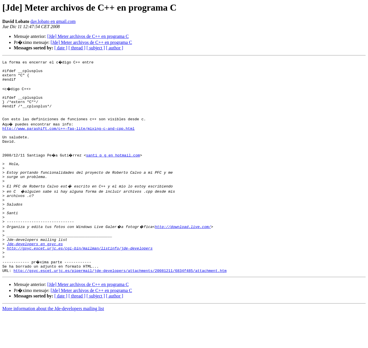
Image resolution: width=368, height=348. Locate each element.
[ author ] (114, 47)
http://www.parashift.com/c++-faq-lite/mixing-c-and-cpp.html (68, 139)
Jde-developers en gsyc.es (35, 274)
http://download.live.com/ (183, 253)
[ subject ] (96, 47)
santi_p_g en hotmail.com (114, 170)
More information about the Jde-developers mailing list (53, 343)
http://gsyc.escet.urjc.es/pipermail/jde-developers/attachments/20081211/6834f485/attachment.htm (120, 305)
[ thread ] (76, 47)
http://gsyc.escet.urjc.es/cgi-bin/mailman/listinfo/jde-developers (80, 279)
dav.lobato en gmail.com (53, 21)
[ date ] (60, 47)
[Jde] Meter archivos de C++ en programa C (88, 36)
